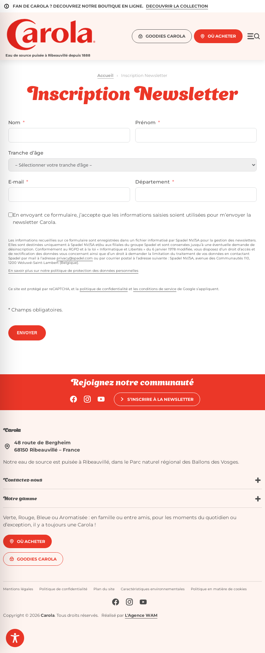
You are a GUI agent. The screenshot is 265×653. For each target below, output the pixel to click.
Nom (14, 122)
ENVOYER (27, 332)
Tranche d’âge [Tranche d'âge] (25, 153)
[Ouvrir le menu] (253, 36)
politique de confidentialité (104, 289)
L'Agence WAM (141, 615)
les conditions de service (154, 289)
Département (152, 182)
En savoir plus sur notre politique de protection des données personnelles (73, 270)
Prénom (145, 122)
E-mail (16, 182)
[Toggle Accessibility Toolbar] (15, 638)
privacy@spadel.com (75, 258)
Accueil (105, 75)
